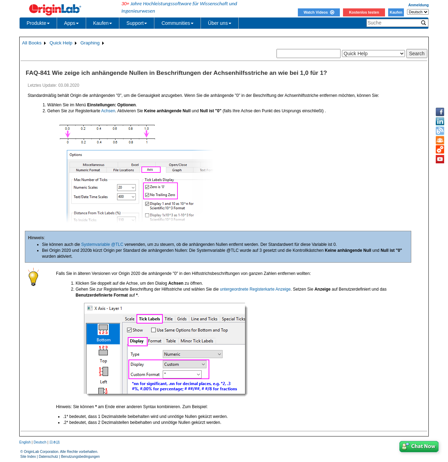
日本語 (54, 442)
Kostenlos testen (364, 12)
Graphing (90, 42)
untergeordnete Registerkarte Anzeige (255, 289)
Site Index (28, 457)
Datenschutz (48, 457)
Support (136, 23)
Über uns (219, 23)
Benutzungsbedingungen (80, 457)
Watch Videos (318, 12)
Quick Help (61, 42)
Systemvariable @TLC (102, 244)
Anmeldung (418, 5)
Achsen (108, 110)
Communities (177, 23)
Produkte (38, 23)
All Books (32, 42)
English (25, 442)
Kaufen (396, 12)
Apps (71, 23)
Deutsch (40, 442)
